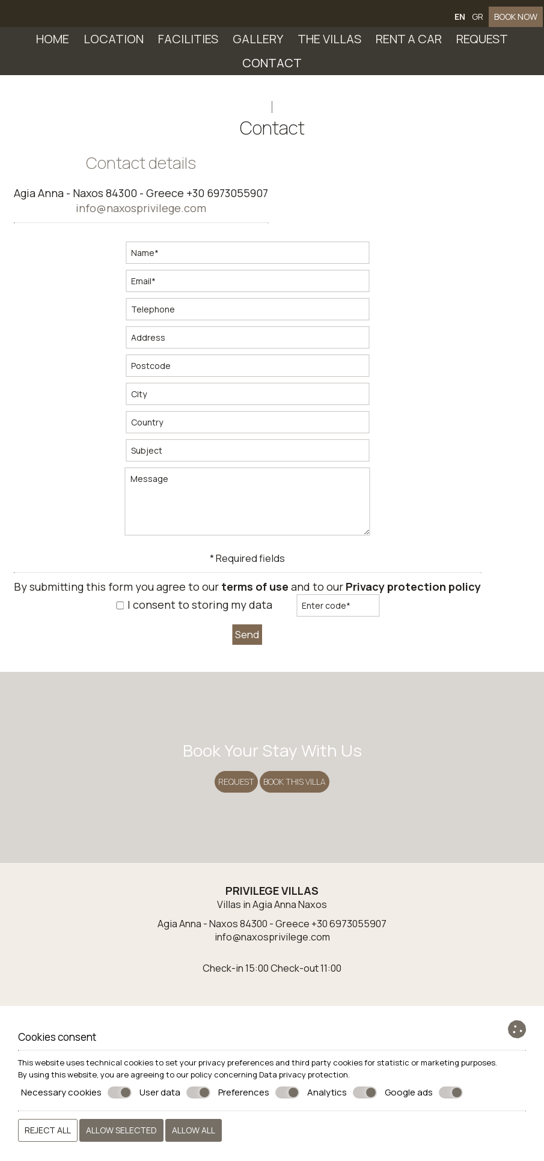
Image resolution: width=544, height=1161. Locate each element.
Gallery (258, 45)
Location (114, 45)
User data (174, 1092)
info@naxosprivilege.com (145, 223)
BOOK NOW (517, 22)
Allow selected (121, 1130)
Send (252, 647)
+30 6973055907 (231, 208)
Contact (272, 70)
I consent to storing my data (199, 619)
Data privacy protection (303, 1074)
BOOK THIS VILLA (297, 818)
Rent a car (409, 45)
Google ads (424, 1092)
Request (482, 45)
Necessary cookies (76, 1092)
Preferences (258, 1092)
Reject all (48, 1130)
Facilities (188, 45)
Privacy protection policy (417, 601)
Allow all (193, 1130)
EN (464, 22)
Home (52, 45)
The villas (329, 45)
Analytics (342, 1092)
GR (481, 22)
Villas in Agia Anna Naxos (272, 971)
